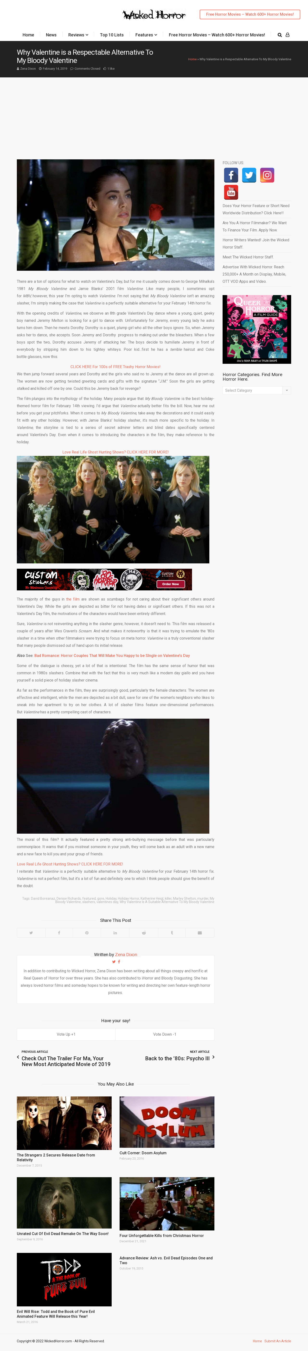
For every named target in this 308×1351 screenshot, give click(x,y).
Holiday (111, 898)
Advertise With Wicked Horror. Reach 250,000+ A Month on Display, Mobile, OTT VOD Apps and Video (254, 274)
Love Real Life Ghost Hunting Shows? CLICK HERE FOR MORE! (115, 452)
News (51, 34)
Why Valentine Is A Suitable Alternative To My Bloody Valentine (167, 902)
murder (202, 898)
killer (168, 898)
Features (144, 34)
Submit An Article (277, 1341)
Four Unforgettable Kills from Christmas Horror (162, 1235)
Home (28, 34)
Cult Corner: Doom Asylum (143, 1153)
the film (73, 599)
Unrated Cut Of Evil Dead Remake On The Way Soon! (63, 1233)
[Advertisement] (154, 113)
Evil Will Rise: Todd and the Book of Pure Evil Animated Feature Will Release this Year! (56, 1314)
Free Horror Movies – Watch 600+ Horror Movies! (250, 14)
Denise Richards (69, 898)
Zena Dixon (28, 68)
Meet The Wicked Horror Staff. (248, 257)
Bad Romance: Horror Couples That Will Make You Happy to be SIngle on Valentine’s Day (112, 655)
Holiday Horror (128, 898)
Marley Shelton (184, 898)
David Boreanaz (43, 898)
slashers (88, 902)
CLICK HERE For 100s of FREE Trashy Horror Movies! (115, 367)
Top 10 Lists (112, 34)
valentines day (107, 902)
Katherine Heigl (152, 898)
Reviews (76, 34)
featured (89, 898)
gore (100, 898)
